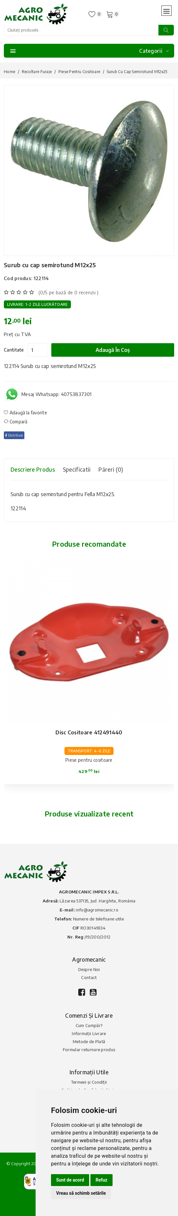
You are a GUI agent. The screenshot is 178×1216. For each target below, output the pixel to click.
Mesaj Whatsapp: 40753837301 (56, 394)
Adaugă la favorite (25, 412)
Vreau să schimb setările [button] (81, 1193)
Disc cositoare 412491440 (88, 732)
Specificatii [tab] (77, 469)
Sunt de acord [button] (70, 1180)
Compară (16, 421)
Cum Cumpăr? (89, 1025)
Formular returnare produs (89, 1049)
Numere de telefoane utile (98, 918)
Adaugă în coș (113, 350)
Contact (89, 977)
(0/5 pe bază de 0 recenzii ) (68, 292)
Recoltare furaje (37, 71)
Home (9, 71)
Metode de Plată (89, 1041)
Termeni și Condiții (89, 1082)
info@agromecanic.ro (97, 909)
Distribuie (14, 435)
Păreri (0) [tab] (110, 469)
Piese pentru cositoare (79, 71)
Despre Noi (89, 969)
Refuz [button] (101, 1180)
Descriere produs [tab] (33, 469)
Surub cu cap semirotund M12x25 (50, 265)
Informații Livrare (89, 1033)
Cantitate (14, 350)
